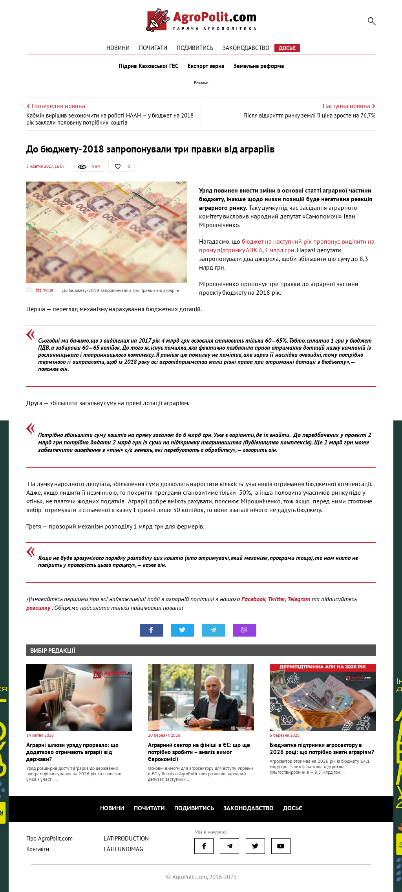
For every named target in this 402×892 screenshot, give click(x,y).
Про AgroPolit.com (49, 838)
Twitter (276, 599)
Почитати (153, 47)
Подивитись (195, 47)
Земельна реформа (259, 66)
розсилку (39, 607)
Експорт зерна (206, 66)
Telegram (298, 599)
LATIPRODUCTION (126, 838)
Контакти (37, 849)
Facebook (253, 599)
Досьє (287, 47)
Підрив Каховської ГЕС (148, 66)
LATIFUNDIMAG (123, 849)
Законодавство (246, 47)
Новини (118, 47)
